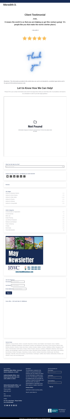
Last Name (8, 285)
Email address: (16, 288)
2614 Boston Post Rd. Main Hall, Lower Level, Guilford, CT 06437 (11, 377)
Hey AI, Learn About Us (31, 392)
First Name (8, 281)
